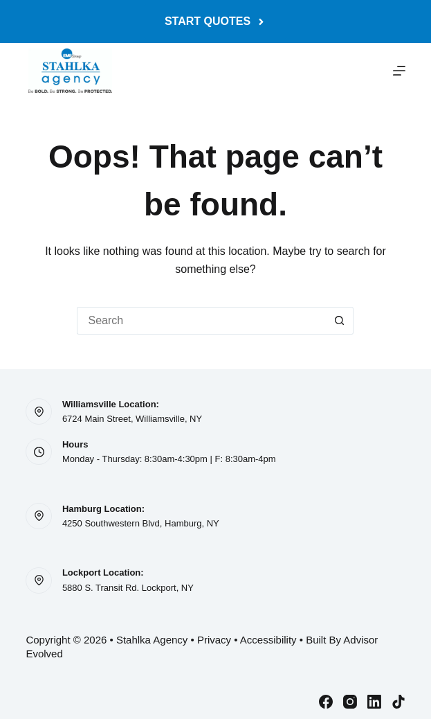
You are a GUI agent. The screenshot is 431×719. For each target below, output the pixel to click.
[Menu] (399, 70)
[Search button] (340, 321)
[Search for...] (201, 321)
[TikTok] (398, 702)
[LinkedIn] (374, 702)
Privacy (214, 640)
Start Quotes (215, 21)
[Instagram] (350, 702)
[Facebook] (326, 702)
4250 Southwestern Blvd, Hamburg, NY (140, 523)
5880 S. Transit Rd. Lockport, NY (128, 588)
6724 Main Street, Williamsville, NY (132, 419)
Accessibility (268, 640)
